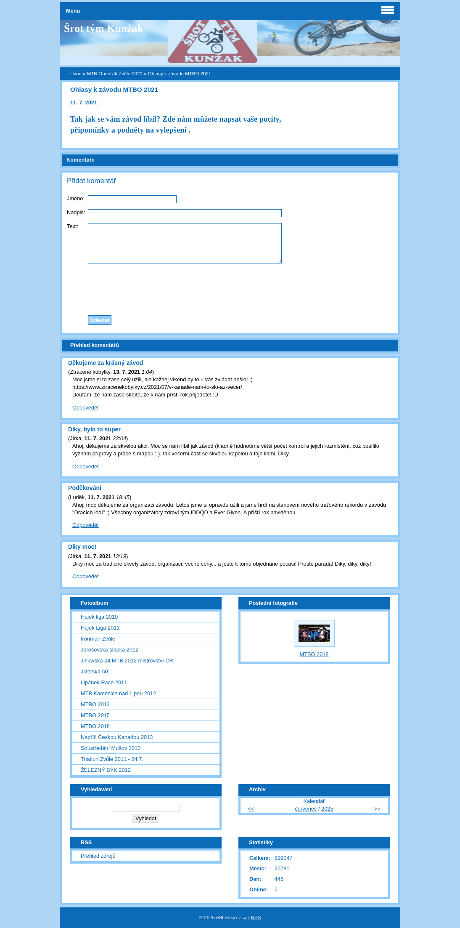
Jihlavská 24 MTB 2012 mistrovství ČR (127, 660)
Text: (72, 226)
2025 (327, 809)
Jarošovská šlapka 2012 (109, 649)
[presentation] (230, 287)
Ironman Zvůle (98, 639)
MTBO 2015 (95, 715)
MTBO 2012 (95, 704)
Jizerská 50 (94, 671)
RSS (256, 917)
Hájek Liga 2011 (100, 628)
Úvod (76, 73)
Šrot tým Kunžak (103, 28)
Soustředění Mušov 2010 (110, 748)
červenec (306, 809)
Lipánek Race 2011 (104, 682)
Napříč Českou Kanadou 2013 (117, 737)
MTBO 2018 (95, 726)
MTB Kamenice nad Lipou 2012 (118, 693)
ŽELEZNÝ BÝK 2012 (106, 770)
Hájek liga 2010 (99, 617)
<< (251, 809)
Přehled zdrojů (98, 856)
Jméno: (76, 198)
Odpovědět (85, 407)
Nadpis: (76, 212)
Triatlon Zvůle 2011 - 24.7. (112, 759)
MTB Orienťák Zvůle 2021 (115, 73)
